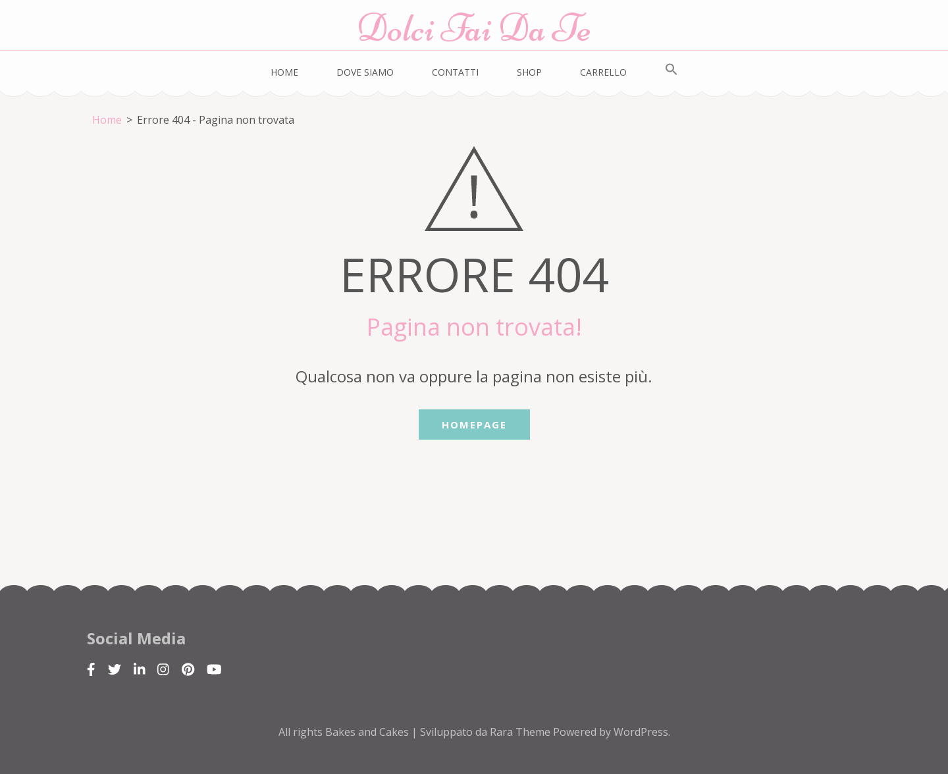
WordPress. (642, 732)
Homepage (474, 424)
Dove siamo (365, 72)
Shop (529, 72)
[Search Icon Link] (671, 70)
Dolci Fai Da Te (474, 28)
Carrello (603, 72)
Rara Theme (521, 732)
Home (284, 72)
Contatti (455, 72)
